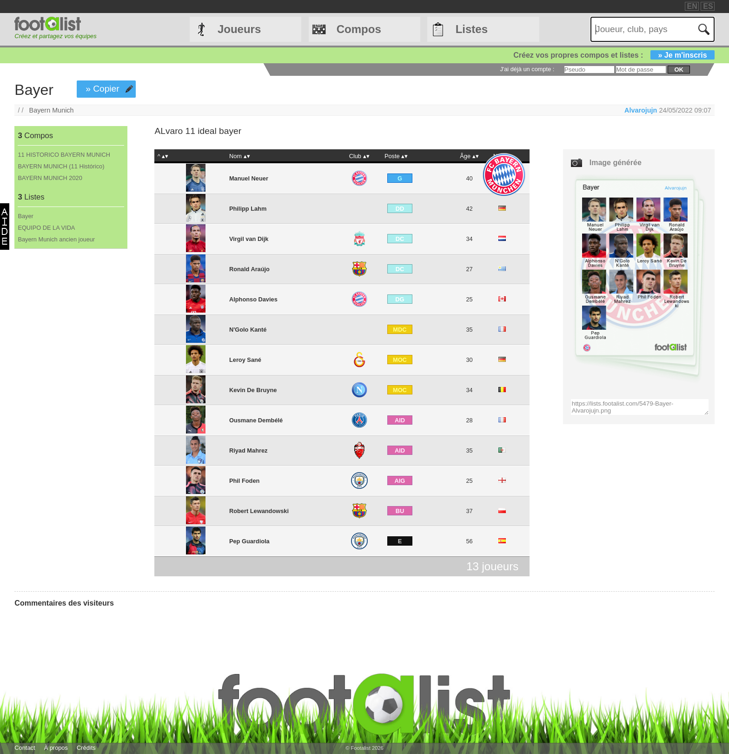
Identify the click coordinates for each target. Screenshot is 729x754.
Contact (24, 747)
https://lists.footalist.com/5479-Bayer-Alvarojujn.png (640, 407)
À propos (56, 747)
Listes (472, 29)
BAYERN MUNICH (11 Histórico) (61, 166)
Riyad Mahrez (248, 450)
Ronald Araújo (249, 269)
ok (678, 69)
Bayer (25, 216)
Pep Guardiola (249, 541)
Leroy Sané (245, 359)
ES (708, 6)
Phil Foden (244, 480)
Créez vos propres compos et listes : (613, 55)
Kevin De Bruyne (253, 390)
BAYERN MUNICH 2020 (50, 177)
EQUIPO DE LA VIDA (46, 227)
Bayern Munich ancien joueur (56, 239)
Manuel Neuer (248, 178)
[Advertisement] (70, 403)
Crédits (86, 747)
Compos (359, 29)
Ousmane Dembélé (256, 420)
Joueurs (239, 29)
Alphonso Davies (253, 299)
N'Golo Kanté (248, 329)
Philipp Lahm (247, 208)
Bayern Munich (51, 110)
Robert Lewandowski (259, 510)
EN (692, 6)
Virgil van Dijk (248, 238)
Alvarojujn (640, 110)
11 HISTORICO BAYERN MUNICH (64, 154)
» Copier (102, 88)
